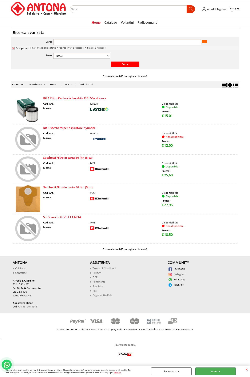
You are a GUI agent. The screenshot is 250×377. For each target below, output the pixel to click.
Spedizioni (98, 286)
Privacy (117, 372)
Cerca (49, 41)
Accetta (215, 371)
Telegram (176, 284)
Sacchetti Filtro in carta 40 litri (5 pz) (68, 187)
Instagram (177, 274)
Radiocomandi (147, 22)
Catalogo (110, 22)
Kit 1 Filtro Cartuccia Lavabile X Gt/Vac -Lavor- (74, 98)
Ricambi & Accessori (96, 47)
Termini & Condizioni (104, 268)
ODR (95, 277)
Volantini (127, 22)
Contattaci (21, 273)
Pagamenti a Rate (102, 295)
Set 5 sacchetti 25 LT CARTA (62, 217)
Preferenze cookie (125, 345)
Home (96, 22)
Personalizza (171, 371)
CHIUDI (247, 369)
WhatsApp (177, 279)
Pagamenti (99, 281)
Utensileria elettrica (46, 47)
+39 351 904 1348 (27, 306)
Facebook (177, 269)
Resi (95, 290)
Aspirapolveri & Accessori (71, 47)
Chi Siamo (20, 268)
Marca (49, 55)
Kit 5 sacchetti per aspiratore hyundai (69, 128)
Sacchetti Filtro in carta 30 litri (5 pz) (68, 157)
